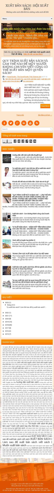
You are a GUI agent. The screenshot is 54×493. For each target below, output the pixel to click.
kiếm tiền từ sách (28, 384)
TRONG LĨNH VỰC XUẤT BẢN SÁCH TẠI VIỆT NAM (30, 254)
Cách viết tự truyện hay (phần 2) (23, 240)
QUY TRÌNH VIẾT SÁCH (12, 414)
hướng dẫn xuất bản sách (27, 382)
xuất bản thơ (20, 456)
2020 (7, 319)
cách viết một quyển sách (26, 362)
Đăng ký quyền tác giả (31, 372)
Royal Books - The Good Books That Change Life (24, 77)
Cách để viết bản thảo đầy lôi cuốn (36, 358)
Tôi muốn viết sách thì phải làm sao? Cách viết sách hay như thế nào (27, 424)
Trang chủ (20, 115)
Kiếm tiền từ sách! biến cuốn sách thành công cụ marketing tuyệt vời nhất (27, 389)
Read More (45, 106)
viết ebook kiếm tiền (32, 428)
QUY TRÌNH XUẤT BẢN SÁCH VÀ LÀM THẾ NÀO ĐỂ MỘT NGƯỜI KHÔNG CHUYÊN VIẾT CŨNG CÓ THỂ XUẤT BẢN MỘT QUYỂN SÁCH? (25, 66)
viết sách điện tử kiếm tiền (29, 430)
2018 (7, 325)
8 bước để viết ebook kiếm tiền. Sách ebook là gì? (30, 182)
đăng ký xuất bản (45, 372)
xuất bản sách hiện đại (24, 448)
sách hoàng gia (17, 417)
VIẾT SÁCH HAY (43, 430)
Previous (3, 34)
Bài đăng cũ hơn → (45, 115)
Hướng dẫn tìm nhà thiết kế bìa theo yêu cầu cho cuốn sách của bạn (23, 378)
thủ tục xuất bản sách (24, 419)
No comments (28, 81)
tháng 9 (10, 305)
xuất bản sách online (36, 454)
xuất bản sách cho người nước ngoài (38, 446)
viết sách (17, 430)
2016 (7, 331)
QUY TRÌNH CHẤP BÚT (24, 412)
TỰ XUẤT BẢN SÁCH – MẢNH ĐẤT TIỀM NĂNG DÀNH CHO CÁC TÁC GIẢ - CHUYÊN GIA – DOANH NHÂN (31, 228)
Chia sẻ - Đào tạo (30, 488)
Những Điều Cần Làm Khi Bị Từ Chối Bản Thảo (23, 408)
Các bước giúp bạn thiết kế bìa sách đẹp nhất (19, 356)
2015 (7, 334)
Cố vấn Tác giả (7, 490)
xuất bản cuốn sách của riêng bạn (36, 434)
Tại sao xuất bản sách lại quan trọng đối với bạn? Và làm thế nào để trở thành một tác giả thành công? (31, 281)
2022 (7, 313)
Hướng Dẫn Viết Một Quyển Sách (34, 380)
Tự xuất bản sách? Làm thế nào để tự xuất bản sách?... (26, 307)
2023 (7, 302)
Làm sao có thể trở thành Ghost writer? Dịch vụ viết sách (27, 391)
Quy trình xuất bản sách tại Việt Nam (21, 416)
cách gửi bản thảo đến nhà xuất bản (41, 360)
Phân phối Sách (10, 488)
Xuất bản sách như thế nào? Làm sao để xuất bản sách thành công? (27, 449)
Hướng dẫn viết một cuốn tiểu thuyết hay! (27, 155)
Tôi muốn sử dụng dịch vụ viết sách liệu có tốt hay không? (26, 421)
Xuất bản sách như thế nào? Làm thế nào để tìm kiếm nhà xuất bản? (27, 451)
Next (50, 34)
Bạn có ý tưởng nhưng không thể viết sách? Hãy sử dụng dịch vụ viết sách (27, 350)
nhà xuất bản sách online (19, 406)
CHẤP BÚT (28, 366)
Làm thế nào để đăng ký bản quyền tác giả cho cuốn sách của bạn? (31, 396)
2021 (7, 316)
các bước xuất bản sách (42, 356)
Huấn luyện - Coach (42, 488)
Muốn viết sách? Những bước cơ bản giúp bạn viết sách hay (29, 404)
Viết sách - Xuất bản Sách (32, 490)
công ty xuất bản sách (13, 370)
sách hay (9, 417)
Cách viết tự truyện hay (31, 364)
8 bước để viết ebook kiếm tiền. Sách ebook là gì (24, 349)
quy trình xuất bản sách (32, 79)
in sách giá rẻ (19, 384)
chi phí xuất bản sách (20, 368)
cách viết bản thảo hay (9, 362)
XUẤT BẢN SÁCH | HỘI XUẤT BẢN (27, 7)
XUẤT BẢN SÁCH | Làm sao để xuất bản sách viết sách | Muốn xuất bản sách (27, 442)
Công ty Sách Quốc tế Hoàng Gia (33, 485)
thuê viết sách (36, 419)
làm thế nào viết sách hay (14, 79)
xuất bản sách (26, 436)
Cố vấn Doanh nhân (18, 490)
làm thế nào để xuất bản (20, 402)
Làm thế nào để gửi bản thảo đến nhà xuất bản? (18, 398)
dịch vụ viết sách (25, 370)
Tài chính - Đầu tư (46, 490)
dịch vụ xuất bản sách (38, 370)
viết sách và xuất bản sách (17, 434)
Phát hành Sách (20, 488)
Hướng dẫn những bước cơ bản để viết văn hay (37, 376)
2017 (7, 328)
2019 (7, 322)
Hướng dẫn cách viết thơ (37, 374)
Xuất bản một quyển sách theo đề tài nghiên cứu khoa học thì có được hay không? (32, 268)
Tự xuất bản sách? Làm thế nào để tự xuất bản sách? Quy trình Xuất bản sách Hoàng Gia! (31, 169)
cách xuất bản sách (18, 366)
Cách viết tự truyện (17, 364)
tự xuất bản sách (19, 428)
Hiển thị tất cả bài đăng (33, 54)
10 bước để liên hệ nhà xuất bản (14, 347)
